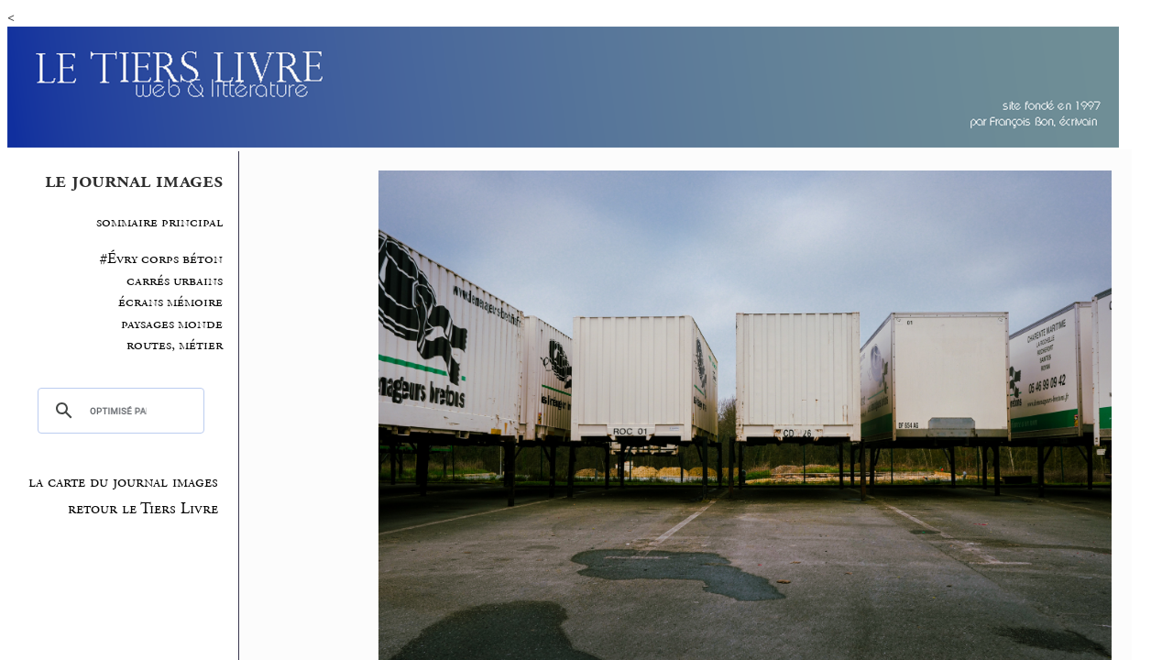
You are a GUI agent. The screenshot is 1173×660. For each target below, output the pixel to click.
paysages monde (172, 324)
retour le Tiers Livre (143, 509)
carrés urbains (174, 281)
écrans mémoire (170, 302)
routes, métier (174, 345)
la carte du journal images (123, 482)
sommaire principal (159, 222)
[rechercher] (118, 411)
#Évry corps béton (161, 259)
